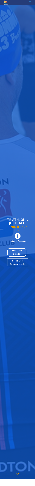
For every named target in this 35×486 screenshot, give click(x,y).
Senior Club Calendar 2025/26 (17, 262)
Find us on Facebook (18, 241)
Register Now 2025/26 (17, 252)
